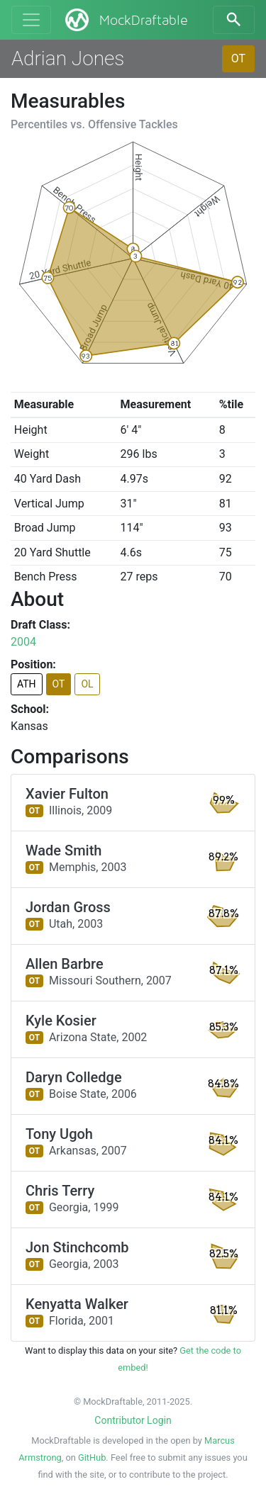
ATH (26, 684)
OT (238, 58)
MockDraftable (125, 20)
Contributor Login (132, 1420)
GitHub (92, 1457)
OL (87, 684)
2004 (23, 641)
